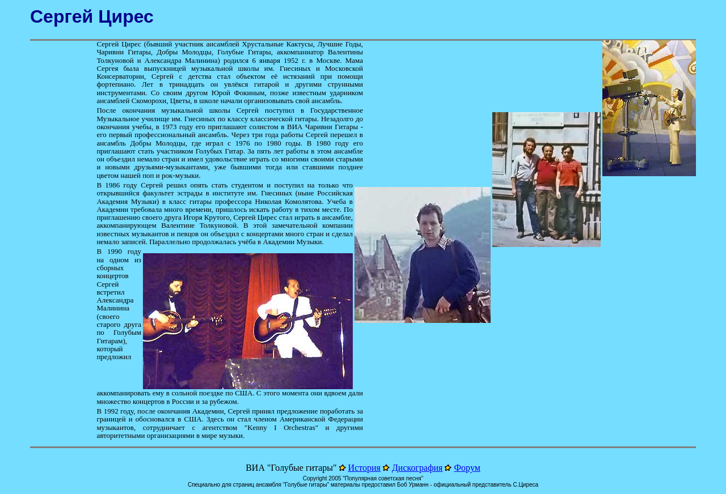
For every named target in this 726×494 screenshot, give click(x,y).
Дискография (417, 467)
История (364, 467)
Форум (467, 467)
